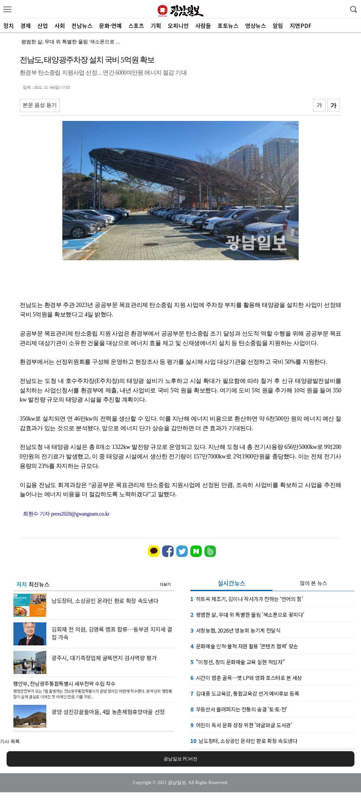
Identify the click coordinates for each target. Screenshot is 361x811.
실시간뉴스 (231, 583)
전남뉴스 (82, 25)
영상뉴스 (255, 25)
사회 (59, 25)
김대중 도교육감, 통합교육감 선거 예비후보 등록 (244, 693)
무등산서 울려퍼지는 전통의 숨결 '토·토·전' (238, 709)
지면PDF (300, 25)
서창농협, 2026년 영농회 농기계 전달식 (235, 630)
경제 (25, 25)
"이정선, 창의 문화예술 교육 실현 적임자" (237, 662)
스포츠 (136, 25)
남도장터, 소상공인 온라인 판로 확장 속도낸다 (243, 741)
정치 (8, 25)
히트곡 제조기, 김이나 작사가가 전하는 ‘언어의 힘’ (246, 599)
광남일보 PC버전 (180, 758)
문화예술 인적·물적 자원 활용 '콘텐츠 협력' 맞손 (244, 646)
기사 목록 (10, 741)
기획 (156, 25)
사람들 (203, 25)
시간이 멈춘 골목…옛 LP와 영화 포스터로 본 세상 (246, 678)
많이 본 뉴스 (313, 583)
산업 (42, 25)
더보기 (165, 584)
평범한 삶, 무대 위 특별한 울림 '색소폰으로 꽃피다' (76, 41)
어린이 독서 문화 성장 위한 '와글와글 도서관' (241, 725)
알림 (278, 25)
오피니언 (178, 25)
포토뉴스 (228, 25)
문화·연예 (110, 25)
